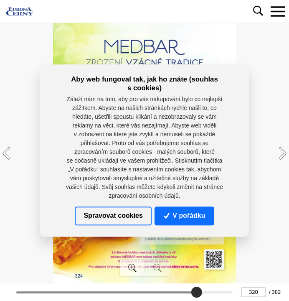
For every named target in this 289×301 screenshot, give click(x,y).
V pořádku (184, 215)
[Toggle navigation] (277, 11)
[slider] (196, 292)
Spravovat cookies (113, 215)
